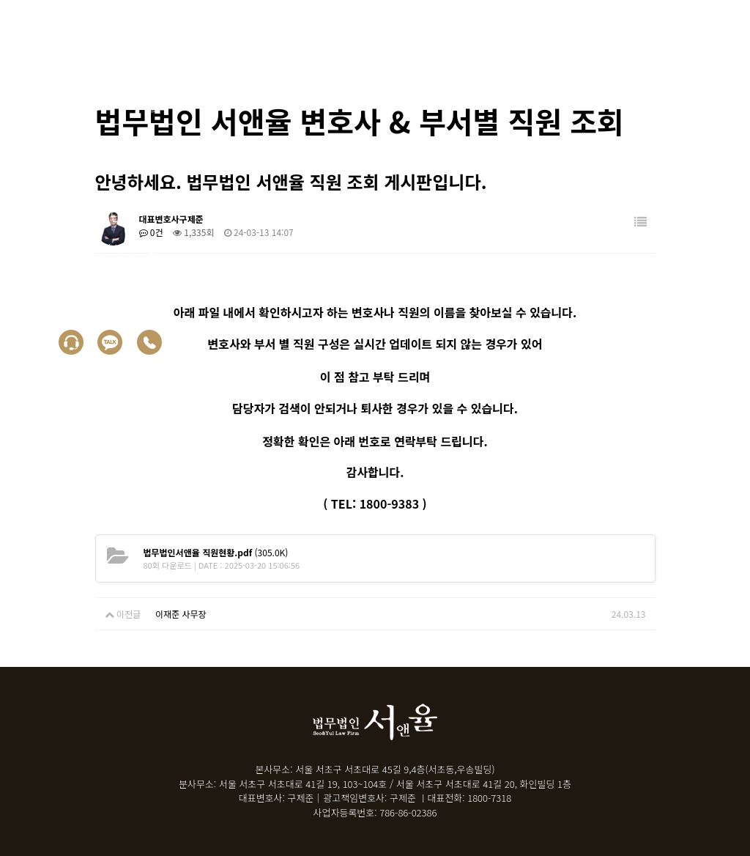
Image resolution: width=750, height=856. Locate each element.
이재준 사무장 (181, 614)
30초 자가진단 (83, 215)
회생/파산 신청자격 (97, 148)
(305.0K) (216, 552)
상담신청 (68, 282)
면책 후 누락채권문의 (102, 249)
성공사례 (68, 181)
